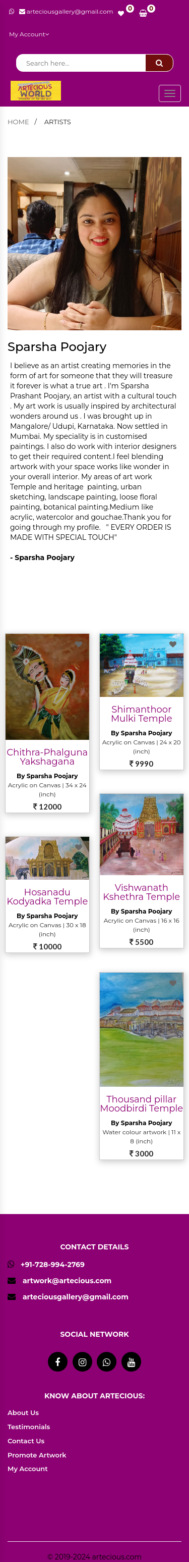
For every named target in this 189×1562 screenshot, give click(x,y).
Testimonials (29, 1427)
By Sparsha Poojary (47, 776)
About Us (23, 1412)
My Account (29, 34)
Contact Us (26, 1441)
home (18, 122)
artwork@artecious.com (67, 1280)
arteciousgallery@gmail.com (76, 1296)
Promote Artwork (37, 1455)
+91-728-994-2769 (46, 1264)
